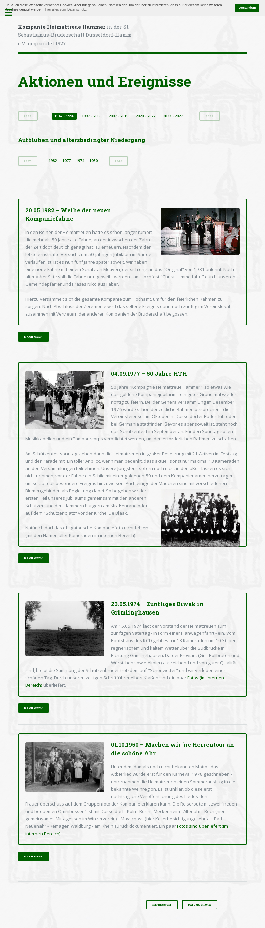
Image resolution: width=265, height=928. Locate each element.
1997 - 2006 (91, 116)
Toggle (12, 12)
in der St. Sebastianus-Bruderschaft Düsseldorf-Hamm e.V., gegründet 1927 (75, 35)
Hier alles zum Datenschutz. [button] (66, 9)
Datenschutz (199, 904)
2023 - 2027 (173, 116)
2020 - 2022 (145, 116)
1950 (93, 160)
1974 (80, 160)
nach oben (33, 336)
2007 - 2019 (118, 116)
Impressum (161, 904)
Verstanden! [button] (247, 7)
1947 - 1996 (64, 116)
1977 (66, 160)
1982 (53, 160)
